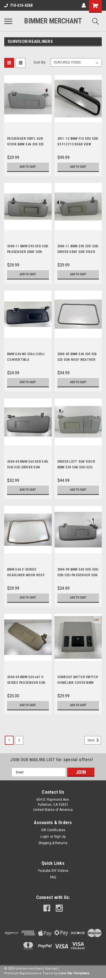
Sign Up (60, 837)
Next (94, 740)
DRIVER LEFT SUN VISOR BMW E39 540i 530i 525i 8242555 (76, 467)
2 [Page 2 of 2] (19, 740)
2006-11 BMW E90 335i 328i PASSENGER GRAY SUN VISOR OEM (27, 251)
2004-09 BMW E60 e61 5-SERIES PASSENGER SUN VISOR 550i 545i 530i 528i (26, 682)
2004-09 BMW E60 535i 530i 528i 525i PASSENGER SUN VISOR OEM (77, 575)
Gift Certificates (53, 830)
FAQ (53, 877)
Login (44, 837)
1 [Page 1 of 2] (9, 740)
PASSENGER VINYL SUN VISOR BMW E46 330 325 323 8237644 (25, 144)
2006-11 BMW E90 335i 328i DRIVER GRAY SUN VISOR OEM (77, 251)
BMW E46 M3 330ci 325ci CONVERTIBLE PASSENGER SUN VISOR (26, 359)
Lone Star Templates (74, 973)
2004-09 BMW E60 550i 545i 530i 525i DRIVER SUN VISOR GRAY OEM (27, 467)
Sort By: (40, 62)
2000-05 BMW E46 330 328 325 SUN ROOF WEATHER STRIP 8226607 (77, 359)
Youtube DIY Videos (53, 871)
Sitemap (51, 968)
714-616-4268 (18, 5)
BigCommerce (31, 973)
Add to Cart (28, 166)
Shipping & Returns (53, 843)
